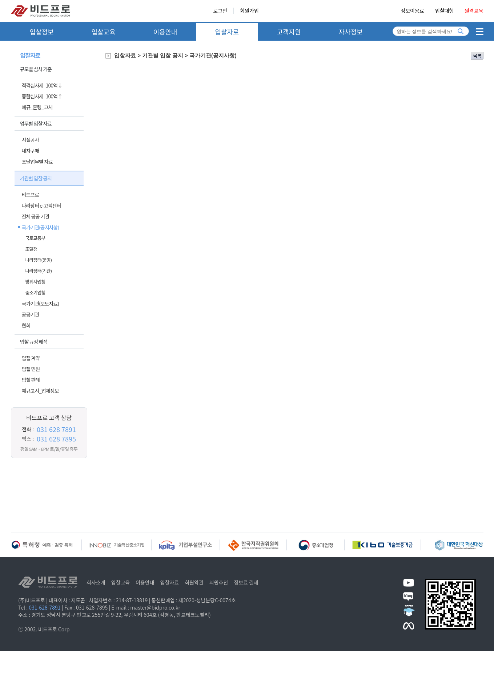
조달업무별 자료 (37, 161)
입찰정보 (41, 31)
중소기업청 (35, 292)
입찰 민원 (31, 368)
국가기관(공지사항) (40, 227)
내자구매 (30, 150)
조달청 (31, 248)
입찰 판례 (31, 379)
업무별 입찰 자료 (36, 123)
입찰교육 (103, 31)
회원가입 (249, 11)
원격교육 (474, 11)
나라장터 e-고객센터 (41, 205)
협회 (26, 325)
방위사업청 (35, 281)
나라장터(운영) (38, 259)
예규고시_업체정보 (40, 390)
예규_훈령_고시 (37, 107)
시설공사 (30, 139)
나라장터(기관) (38, 270)
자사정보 (350, 31)
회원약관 (194, 582)
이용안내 (165, 31)
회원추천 (218, 582)
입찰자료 (227, 31)
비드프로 (30, 194)
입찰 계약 (31, 358)
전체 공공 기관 (35, 216)
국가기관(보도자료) (40, 303)
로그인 (220, 11)
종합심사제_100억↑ (42, 96)
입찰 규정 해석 (34, 341)
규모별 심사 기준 (36, 69)
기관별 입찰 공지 (36, 178)
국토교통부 (35, 238)
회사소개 (96, 582)
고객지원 (289, 31)
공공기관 (30, 314)
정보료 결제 (246, 582)
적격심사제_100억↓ (42, 85)
